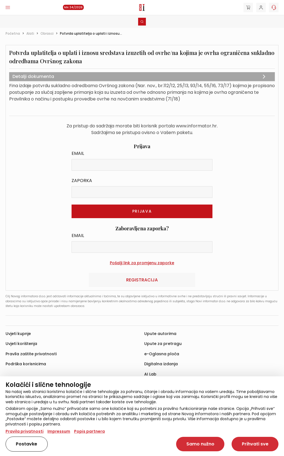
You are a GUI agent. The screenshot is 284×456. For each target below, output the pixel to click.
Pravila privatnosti (25, 431)
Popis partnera (89, 431)
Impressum (58, 431)
